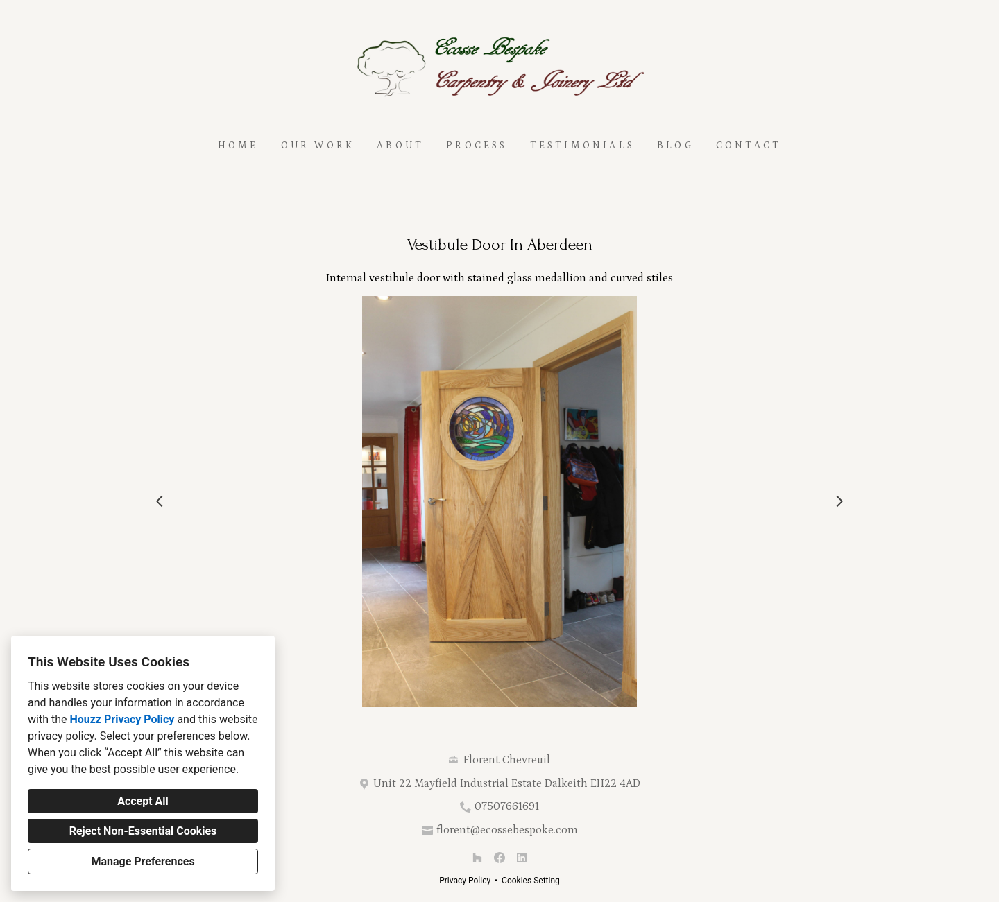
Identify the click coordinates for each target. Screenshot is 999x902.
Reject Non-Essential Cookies (143, 831)
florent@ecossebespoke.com (507, 830)
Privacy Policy (464, 880)
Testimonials (582, 145)
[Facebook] (499, 858)
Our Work (318, 145)
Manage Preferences (142, 861)
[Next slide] (839, 501)
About (400, 145)
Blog (675, 145)
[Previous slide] (159, 501)
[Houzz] (477, 858)
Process (476, 145)
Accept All (143, 801)
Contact (748, 145)
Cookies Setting (531, 880)
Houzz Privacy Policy (121, 719)
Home (238, 145)
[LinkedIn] (522, 858)
